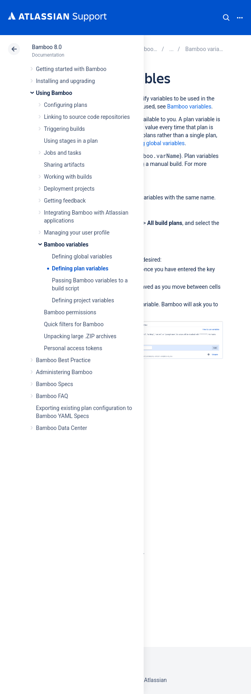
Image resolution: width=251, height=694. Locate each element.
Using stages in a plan (71, 141)
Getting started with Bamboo (71, 69)
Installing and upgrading (65, 81)
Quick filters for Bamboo (74, 324)
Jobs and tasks (62, 153)
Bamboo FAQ (52, 396)
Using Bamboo (54, 93)
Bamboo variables (66, 244)
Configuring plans (65, 105)
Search (226, 17)
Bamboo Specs (54, 384)
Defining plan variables (80, 268)
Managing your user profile (76, 232)
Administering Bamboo (64, 372)
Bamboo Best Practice (63, 360)
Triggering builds (64, 129)
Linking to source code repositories (87, 117)
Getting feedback (65, 200)
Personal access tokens (73, 348)
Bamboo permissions (70, 312)
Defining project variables (83, 300)
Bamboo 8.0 (47, 47)
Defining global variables (82, 256)
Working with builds (68, 177)
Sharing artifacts (64, 165)
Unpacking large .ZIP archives (80, 336)
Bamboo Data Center (61, 428)
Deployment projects (69, 188)
